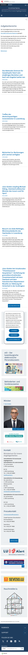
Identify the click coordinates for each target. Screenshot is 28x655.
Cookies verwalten (14, 339)
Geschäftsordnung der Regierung (9, 33)
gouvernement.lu (3, 4)
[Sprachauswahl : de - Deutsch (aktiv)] (26, 5)
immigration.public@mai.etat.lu (12, 491)
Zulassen (14, 330)
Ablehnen (14, 335)
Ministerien (10, 4)
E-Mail (4, 648)
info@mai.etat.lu (8, 475)
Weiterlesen (4, 51)
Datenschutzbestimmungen (12, 327)
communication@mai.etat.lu (11, 514)
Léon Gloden (8, 404)
